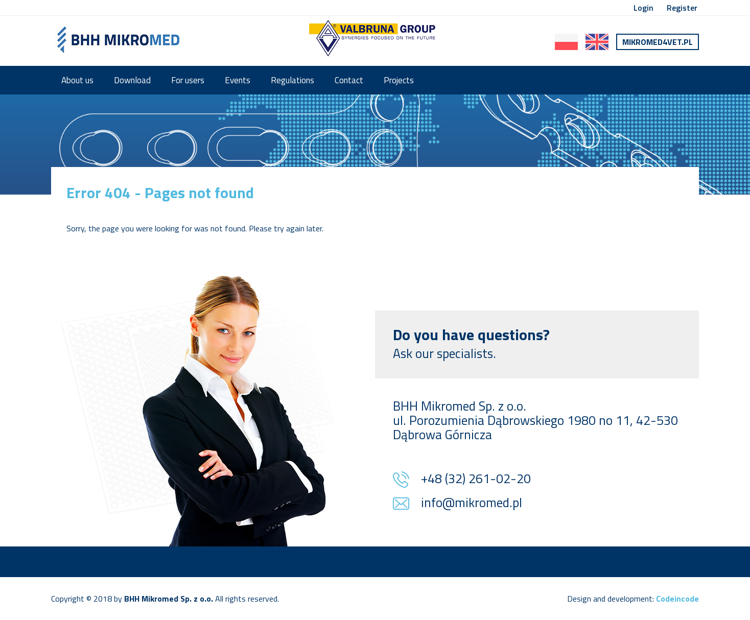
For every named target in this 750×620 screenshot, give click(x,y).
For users (187, 80)
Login (643, 8)
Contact (349, 80)
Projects (399, 80)
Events (237, 80)
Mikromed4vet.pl (657, 42)
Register (682, 8)
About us (77, 80)
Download (132, 80)
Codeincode (677, 598)
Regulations (292, 80)
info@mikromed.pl (471, 503)
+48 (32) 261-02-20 (476, 479)
